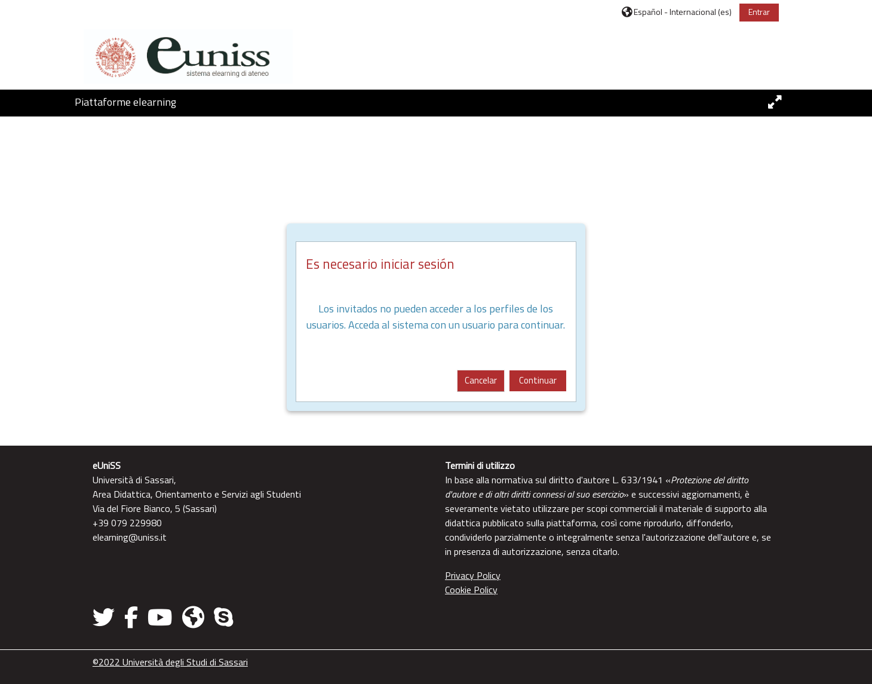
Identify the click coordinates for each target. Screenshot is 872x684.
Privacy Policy (473, 575)
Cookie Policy (471, 589)
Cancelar (481, 380)
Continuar (538, 380)
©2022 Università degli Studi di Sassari (173, 662)
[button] (673, 11)
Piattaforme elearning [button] (125, 102)
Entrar (756, 11)
